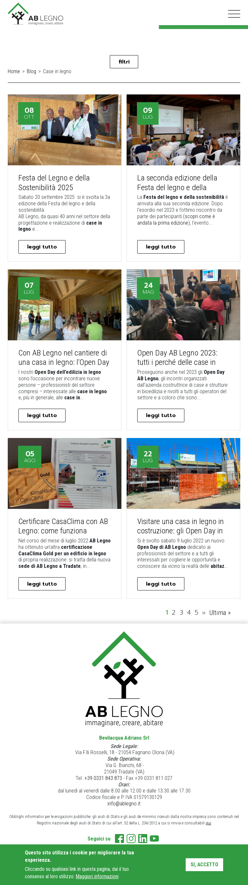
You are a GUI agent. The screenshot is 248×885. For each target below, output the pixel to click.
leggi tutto (44, 248)
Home (14, 72)
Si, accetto (204, 864)
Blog (31, 72)
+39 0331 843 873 (103, 781)
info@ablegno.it (124, 807)
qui (208, 826)
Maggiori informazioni (97, 876)
